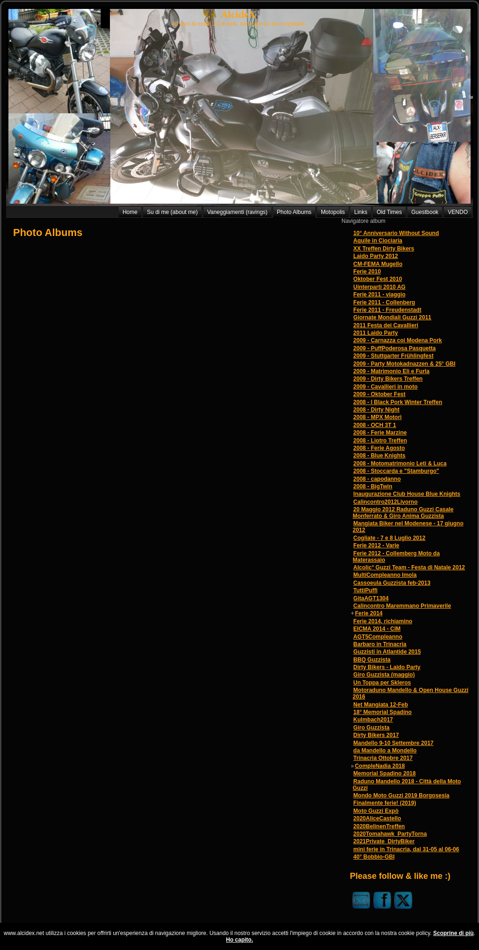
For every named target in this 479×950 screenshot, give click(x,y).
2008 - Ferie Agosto (379, 448)
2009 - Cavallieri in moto (385, 386)
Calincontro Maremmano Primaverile (402, 606)
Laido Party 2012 (375, 256)
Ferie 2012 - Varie (376, 545)
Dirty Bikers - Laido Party (386, 667)
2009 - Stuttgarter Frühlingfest (393, 356)
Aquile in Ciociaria (377, 240)
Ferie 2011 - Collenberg (384, 302)
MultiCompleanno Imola (384, 575)
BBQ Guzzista (371, 659)
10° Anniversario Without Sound (396, 233)
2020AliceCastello (377, 818)
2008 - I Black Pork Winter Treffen (397, 402)
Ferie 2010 (367, 271)
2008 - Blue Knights (379, 455)
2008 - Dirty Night (376, 409)
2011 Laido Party (375, 333)
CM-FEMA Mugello (377, 264)
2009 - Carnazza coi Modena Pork (397, 340)
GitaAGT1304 (370, 598)
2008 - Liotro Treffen (380, 440)
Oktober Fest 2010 (377, 279)
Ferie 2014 (369, 613)
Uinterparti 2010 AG (379, 287)
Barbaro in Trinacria (379, 644)
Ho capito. (239, 939)
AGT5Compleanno (377, 636)
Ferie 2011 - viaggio (379, 294)
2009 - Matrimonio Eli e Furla (391, 371)
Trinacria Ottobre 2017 (383, 758)
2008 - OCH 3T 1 (374, 425)
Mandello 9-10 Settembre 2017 (393, 743)
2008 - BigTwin (372, 486)
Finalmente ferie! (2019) (384, 803)
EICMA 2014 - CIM (376, 629)
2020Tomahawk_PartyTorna (390, 834)
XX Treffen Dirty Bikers (383, 248)
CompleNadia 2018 (380, 766)
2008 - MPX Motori (377, 417)
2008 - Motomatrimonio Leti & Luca (399, 463)
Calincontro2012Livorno (385, 502)
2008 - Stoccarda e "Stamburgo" (396, 471)
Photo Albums (47, 232)
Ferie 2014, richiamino (382, 621)
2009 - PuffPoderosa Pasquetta (394, 348)
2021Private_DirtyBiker (383, 841)
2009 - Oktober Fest (379, 394)
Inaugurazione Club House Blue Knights (406, 494)
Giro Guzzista (371, 727)
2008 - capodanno (376, 479)
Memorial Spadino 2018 (384, 773)
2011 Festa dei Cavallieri (385, 325)
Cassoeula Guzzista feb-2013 (391, 583)
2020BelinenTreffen (379, 826)
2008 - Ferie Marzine (379, 432)
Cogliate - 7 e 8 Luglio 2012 (389, 538)
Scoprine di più (453, 933)
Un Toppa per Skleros (382, 682)
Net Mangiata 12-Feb (380, 704)
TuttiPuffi (365, 590)
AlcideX (238, 14)
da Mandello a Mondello (384, 750)
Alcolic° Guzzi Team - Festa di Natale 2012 (409, 567)
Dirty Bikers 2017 (376, 735)
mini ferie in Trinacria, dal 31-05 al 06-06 (406, 849)
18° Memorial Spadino (382, 712)
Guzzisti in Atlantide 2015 (387, 651)
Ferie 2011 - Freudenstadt (387, 310)
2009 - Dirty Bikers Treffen (387, 379)
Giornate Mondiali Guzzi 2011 (392, 317)
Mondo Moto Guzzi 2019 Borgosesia (401, 795)
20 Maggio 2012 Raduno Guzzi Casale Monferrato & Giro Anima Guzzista (403, 512)
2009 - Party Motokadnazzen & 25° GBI (404, 364)
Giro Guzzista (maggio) (383, 674)
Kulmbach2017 (373, 719)
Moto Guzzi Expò (376, 811)
